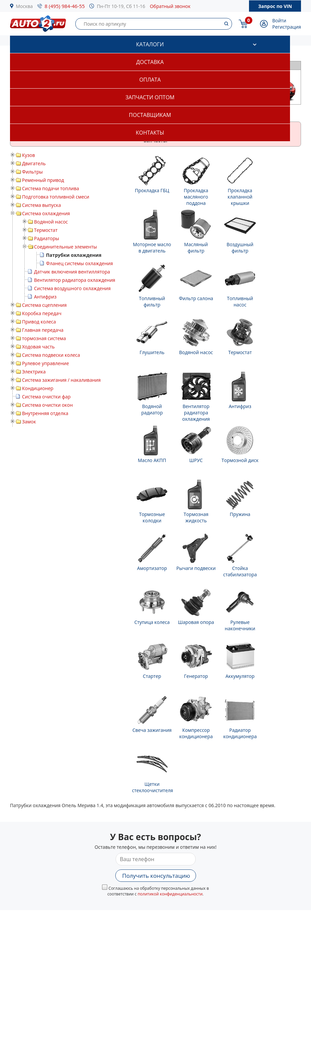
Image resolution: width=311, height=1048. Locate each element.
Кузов (28, 155)
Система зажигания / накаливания (61, 380)
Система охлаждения (46, 213)
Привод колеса (39, 321)
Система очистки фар (46, 396)
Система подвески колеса (51, 355)
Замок (29, 421)
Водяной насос (51, 222)
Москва (24, 6)
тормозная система (44, 338)
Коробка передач (41, 313)
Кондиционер (37, 388)
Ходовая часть (38, 346)
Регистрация (286, 27)
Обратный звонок (170, 6)
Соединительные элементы (65, 247)
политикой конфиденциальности (170, 894)
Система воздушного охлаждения (72, 288)
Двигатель (34, 163)
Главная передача (42, 330)
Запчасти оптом (149, 97)
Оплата (150, 79)
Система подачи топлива (50, 188)
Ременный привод (43, 180)
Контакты (150, 132)
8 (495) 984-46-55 (65, 6)
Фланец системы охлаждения (79, 263)
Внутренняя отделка (45, 413)
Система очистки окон (47, 405)
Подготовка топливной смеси (55, 197)
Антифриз (45, 296)
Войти (279, 20)
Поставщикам (150, 115)
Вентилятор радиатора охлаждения (74, 280)
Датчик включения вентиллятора (72, 271)
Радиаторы (46, 238)
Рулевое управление (45, 363)
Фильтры (32, 172)
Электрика (34, 371)
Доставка (150, 62)
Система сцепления (44, 305)
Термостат (46, 230)
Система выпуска (41, 205)
